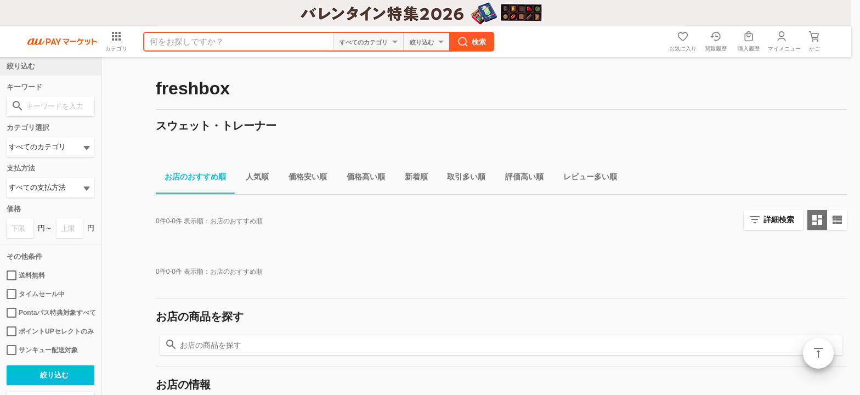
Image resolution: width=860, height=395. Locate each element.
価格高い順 (361, 178)
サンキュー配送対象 (42, 350)
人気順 (253, 178)
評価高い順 (520, 178)
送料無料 (26, 275)
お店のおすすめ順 (191, 178)
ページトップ (818, 353)
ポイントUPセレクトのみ (50, 331)
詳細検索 (778, 219)
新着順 (412, 178)
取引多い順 (461, 178)
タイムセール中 (36, 294)
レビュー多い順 (586, 178)
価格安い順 (303, 178)
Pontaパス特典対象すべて (50, 313)
